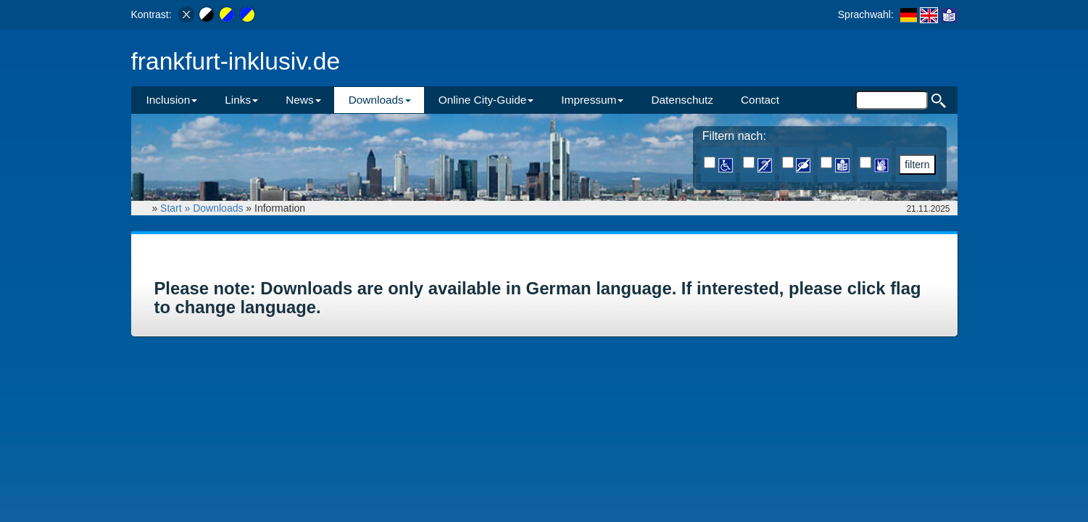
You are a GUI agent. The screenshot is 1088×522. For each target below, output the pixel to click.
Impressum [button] (592, 100)
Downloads (218, 208)
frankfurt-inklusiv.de (236, 61)
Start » (176, 208)
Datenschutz (682, 100)
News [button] (303, 100)
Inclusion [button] (172, 100)
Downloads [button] (380, 100)
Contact (760, 100)
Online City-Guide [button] (486, 100)
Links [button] (241, 100)
